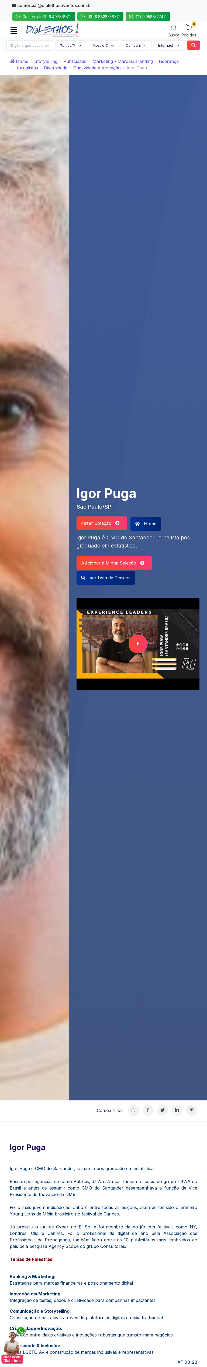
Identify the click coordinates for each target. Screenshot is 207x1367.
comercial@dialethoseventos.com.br (52, 5)
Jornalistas (27, 67)
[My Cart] (188, 30)
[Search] (173, 30)
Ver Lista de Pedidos (105, 577)
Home (19, 61)
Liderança (169, 61)
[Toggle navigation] (14, 30)
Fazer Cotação (100, 523)
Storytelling (45, 61)
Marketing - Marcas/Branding (122, 61)
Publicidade (75, 61)
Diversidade (55, 67)
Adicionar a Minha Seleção (112, 563)
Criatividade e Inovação (97, 67)
